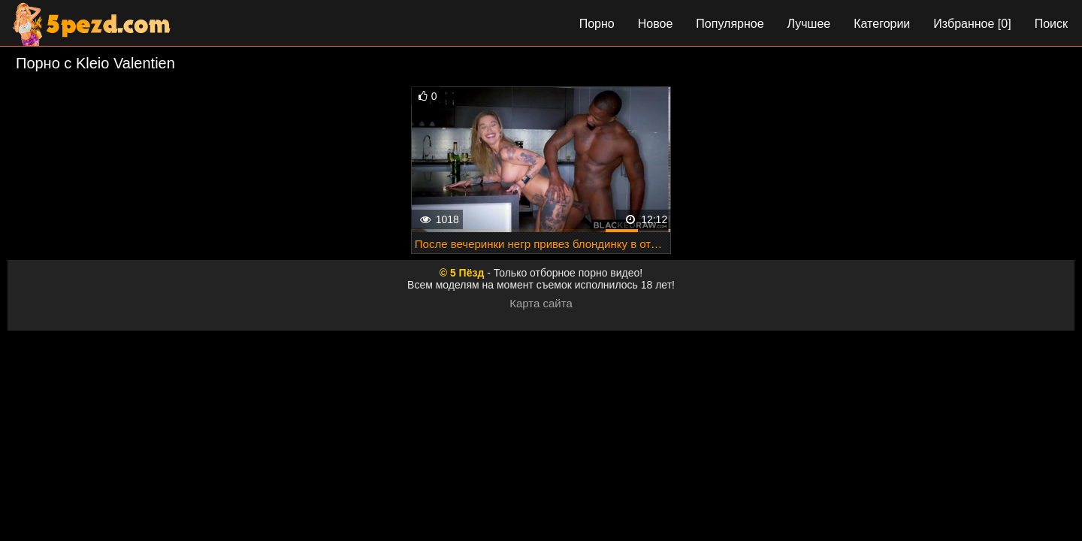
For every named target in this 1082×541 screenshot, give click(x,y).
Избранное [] (972, 23)
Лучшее (809, 23)
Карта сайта (541, 303)
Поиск (1051, 23)
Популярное (729, 23)
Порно (597, 23)
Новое (655, 23)
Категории (882, 23)
